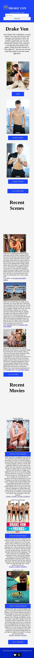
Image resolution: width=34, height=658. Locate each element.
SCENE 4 (27, 496)
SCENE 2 (15, 496)
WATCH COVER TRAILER (18, 454)
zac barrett (16, 278)
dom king (9, 325)
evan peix (21, 325)
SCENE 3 (21, 496)
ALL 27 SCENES (13, 374)
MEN (18, 94)
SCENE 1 (9, 496)
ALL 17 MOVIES (18, 642)
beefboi (9, 369)
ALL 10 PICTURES (18, 191)
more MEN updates (23, 369)
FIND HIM (17, 18)
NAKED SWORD (18, 138)
